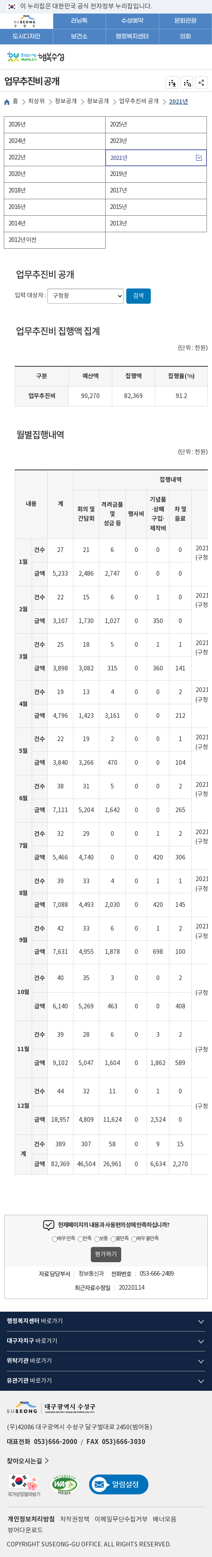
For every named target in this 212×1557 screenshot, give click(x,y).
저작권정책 (75, 1519)
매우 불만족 (147, 1238)
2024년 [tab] (16, 141)
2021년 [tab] (118, 158)
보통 (103, 1238)
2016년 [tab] (16, 207)
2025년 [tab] (118, 124)
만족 (87, 1238)
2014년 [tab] (16, 223)
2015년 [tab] (118, 207)
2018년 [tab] (16, 190)
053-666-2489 (157, 1274)
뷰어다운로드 (25, 1530)
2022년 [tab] (16, 157)
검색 (138, 296)
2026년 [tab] (16, 124)
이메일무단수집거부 (121, 1519)
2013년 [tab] (118, 223)
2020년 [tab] (16, 174)
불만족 (122, 1238)
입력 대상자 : (30, 295)
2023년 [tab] (118, 141)
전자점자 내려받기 (172, 82)
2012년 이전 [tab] (22, 240)
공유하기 (202, 82)
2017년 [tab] (118, 190)
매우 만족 (66, 1238)
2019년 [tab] (118, 174)
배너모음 (165, 1519)
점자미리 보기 (187, 82)
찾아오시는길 (29, 1460)
